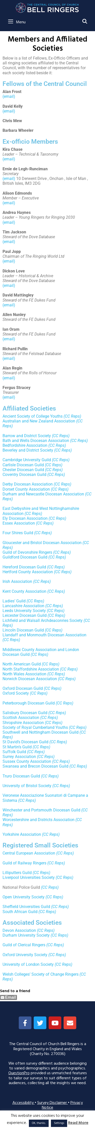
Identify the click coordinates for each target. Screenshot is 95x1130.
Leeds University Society (24, 610)
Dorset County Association (26, 489)
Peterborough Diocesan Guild (29, 703)
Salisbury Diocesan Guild (25, 712)
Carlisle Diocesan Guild (23, 464)
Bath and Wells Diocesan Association (36, 440)
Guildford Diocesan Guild (25, 557)
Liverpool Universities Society (29, 877)
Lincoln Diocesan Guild (23, 630)
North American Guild (22, 664)
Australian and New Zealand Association (39, 421)
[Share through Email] (8, 997)
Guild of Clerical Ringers (24, 944)
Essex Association (19, 523)
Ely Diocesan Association (25, 518)
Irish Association (17, 581)
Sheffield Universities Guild (26, 906)
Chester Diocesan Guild (23, 469)
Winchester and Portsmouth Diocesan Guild (41, 810)
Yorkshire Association (22, 834)
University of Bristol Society (27, 785)
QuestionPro (19, 1073)
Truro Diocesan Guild (21, 776)
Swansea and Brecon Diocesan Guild (35, 766)
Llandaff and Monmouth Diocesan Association (44, 635)
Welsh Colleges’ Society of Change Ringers (41, 974)
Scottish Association (21, 717)
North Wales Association (24, 674)
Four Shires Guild (18, 532)
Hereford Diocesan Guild (24, 567)
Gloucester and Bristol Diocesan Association (42, 542)
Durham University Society (26, 935)
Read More (78, 1123)
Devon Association (19, 930)
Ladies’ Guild (14, 601)
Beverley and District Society (28, 450)
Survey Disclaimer (52, 1103)
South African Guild (20, 911)
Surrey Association (19, 756)
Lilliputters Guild (17, 872)
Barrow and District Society (27, 435)
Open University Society (24, 897)
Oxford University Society (25, 954)
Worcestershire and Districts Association (38, 819)
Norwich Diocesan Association (30, 678)
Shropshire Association (23, 722)
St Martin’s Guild (17, 747)
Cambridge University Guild (27, 459)
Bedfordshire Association (25, 445)
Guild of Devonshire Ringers (27, 552)
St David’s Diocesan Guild (25, 741)
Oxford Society (16, 693)
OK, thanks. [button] (39, 1123)
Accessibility (23, 1103)
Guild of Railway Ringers (24, 863)
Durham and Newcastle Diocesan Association (43, 494)
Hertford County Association (28, 571)
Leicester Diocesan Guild (25, 615)
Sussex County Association (27, 761)
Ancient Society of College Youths (33, 416)
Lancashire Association (23, 605)
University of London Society (28, 964)
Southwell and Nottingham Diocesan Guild (41, 732)
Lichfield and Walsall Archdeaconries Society (43, 620)
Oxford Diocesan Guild (23, 688)
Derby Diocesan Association (28, 484)
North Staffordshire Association (31, 669)
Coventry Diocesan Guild (24, 474)
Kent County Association (24, 591)
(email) (9, 96)
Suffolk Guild (14, 751)
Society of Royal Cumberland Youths (35, 727)
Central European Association (29, 853)
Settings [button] (59, 1123)
